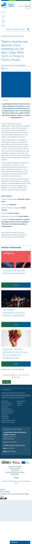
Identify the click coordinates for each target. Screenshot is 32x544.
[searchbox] (18, 29)
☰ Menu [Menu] (28, 6)
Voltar (8, 382)
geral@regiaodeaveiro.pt (16, 445)
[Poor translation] (4, 498)
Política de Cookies (14, 468)
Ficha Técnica (15, 470)
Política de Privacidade (15, 466)
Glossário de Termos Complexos (14, 472)
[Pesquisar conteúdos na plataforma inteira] (29, 29)
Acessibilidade (14, 474)
